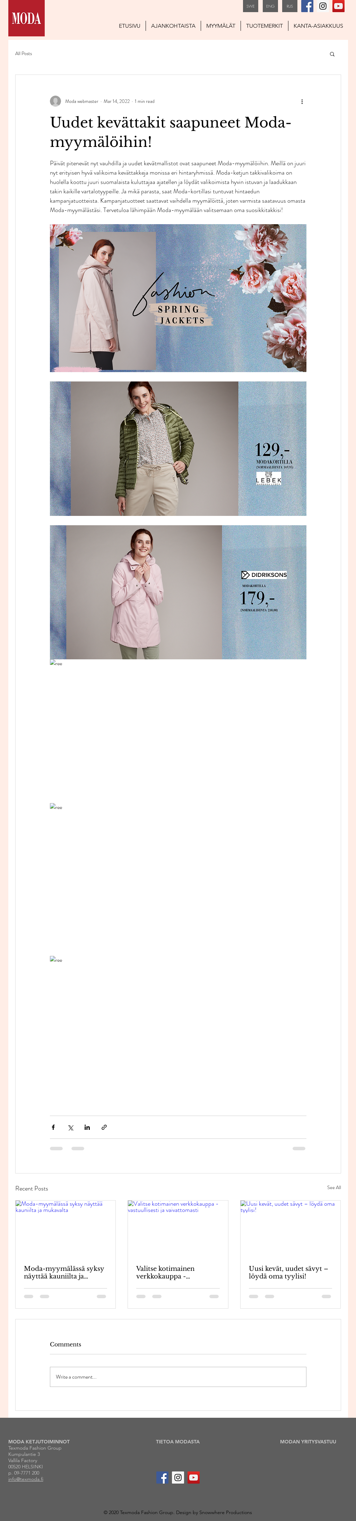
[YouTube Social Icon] (338, 6)
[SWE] (250, 6)
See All (334, 1187)
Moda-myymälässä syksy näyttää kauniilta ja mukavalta (64, 1272)
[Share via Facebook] (53, 1127)
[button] (332, 53)
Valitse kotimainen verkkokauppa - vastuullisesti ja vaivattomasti (165, 1272)
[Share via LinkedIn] (87, 1127)
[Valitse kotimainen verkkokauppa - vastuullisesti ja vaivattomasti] (178, 1229)
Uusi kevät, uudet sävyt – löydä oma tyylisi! (288, 1272)
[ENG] (270, 6)
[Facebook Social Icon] (307, 6)
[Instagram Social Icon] (323, 6)
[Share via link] (104, 1127)
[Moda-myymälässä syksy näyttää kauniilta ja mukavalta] (66, 1229)
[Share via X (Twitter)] (70, 1127)
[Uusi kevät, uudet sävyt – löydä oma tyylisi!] (291, 1229)
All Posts (23, 53)
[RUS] (289, 6)
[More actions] (302, 101)
